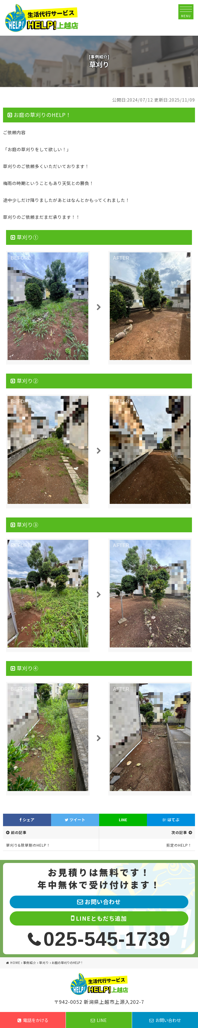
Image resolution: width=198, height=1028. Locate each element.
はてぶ (171, 819)
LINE (123, 819)
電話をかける (33, 1020)
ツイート (75, 819)
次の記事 (179, 832)
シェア (26, 819)
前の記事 (19, 832)
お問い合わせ (165, 1020)
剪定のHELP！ (179, 845)
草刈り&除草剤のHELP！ (28, 845)
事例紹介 (29, 962)
